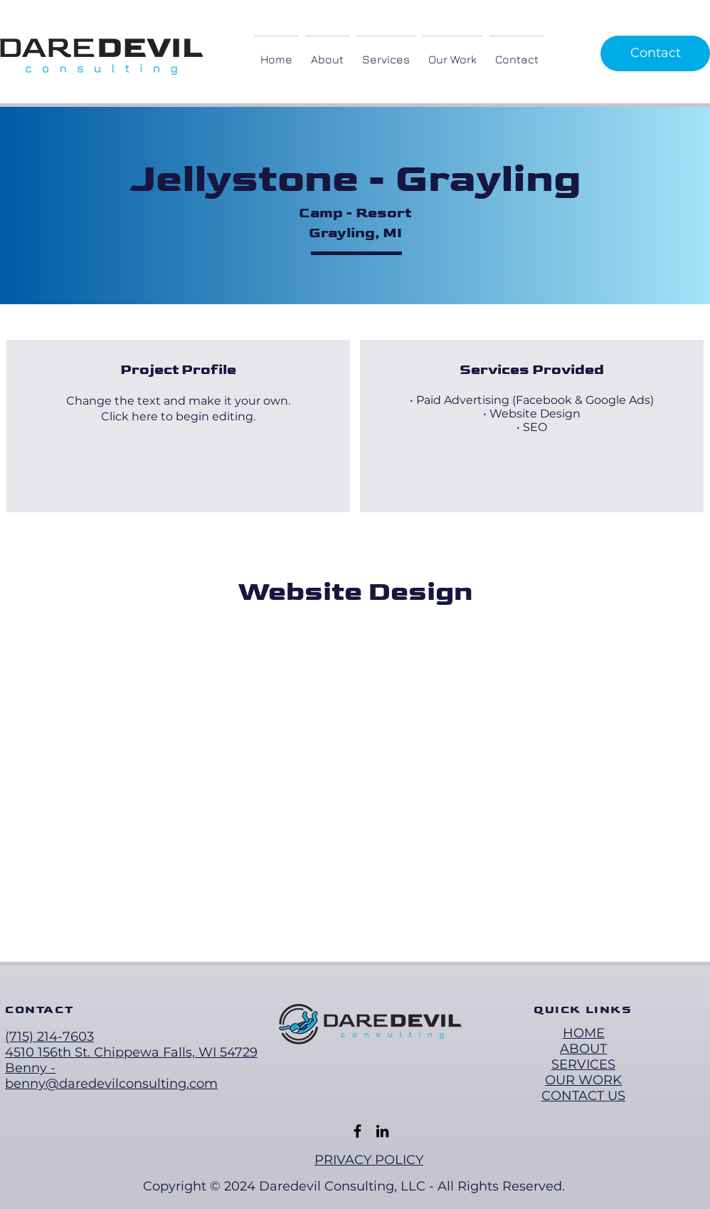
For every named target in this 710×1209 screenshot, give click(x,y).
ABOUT (583, 1049)
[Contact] (655, 53)
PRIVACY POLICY (368, 1160)
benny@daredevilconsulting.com (111, 1083)
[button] (386, 53)
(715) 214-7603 (49, 1036)
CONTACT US (583, 1096)
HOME (584, 1033)
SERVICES (583, 1064)
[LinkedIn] (382, 1131)
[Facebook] (357, 1131)
